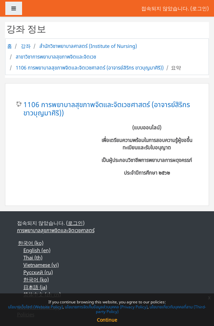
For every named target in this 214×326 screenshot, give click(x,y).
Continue (107, 320)
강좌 (26, 46)
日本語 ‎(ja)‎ (35, 287)
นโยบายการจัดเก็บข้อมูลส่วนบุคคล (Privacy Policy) (106, 307)
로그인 (199, 8)
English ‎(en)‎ (36, 250)
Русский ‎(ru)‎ (38, 272)
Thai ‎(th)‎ (32, 257)
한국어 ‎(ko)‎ (30, 243)
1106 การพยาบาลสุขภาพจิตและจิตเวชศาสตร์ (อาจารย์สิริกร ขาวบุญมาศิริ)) (90, 67)
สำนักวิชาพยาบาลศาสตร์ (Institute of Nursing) (88, 46)
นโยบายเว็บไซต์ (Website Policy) (35, 307)
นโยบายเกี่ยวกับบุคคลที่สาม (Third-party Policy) (151, 309)
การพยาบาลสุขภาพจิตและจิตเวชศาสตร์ (55, 230)
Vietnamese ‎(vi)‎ (41, 264)
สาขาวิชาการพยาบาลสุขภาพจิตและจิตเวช (56, 56)
